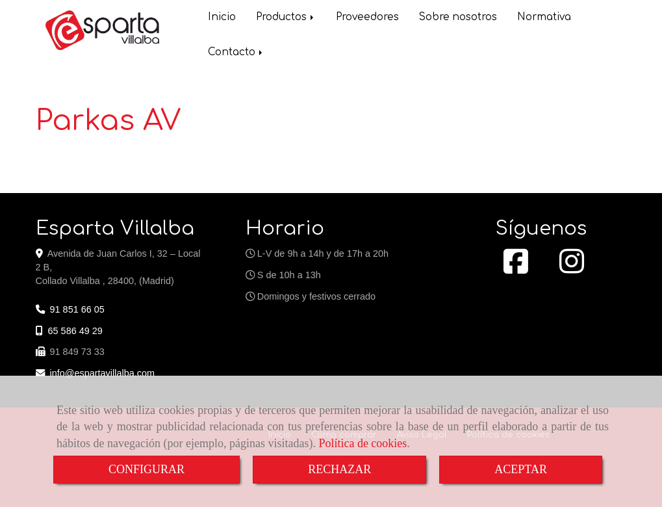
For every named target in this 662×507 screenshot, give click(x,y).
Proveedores (367, 17)
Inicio (222, 17)
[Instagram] (571, 268)
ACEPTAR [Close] (520, 469)
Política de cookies (362, 443)
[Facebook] (515, 268)
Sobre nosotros (458, 17)
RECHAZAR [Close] (339, 469)
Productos (286, 17)
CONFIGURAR (146, 469)
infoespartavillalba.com (102, 373)
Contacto (236, 52)
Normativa (544, 17)
